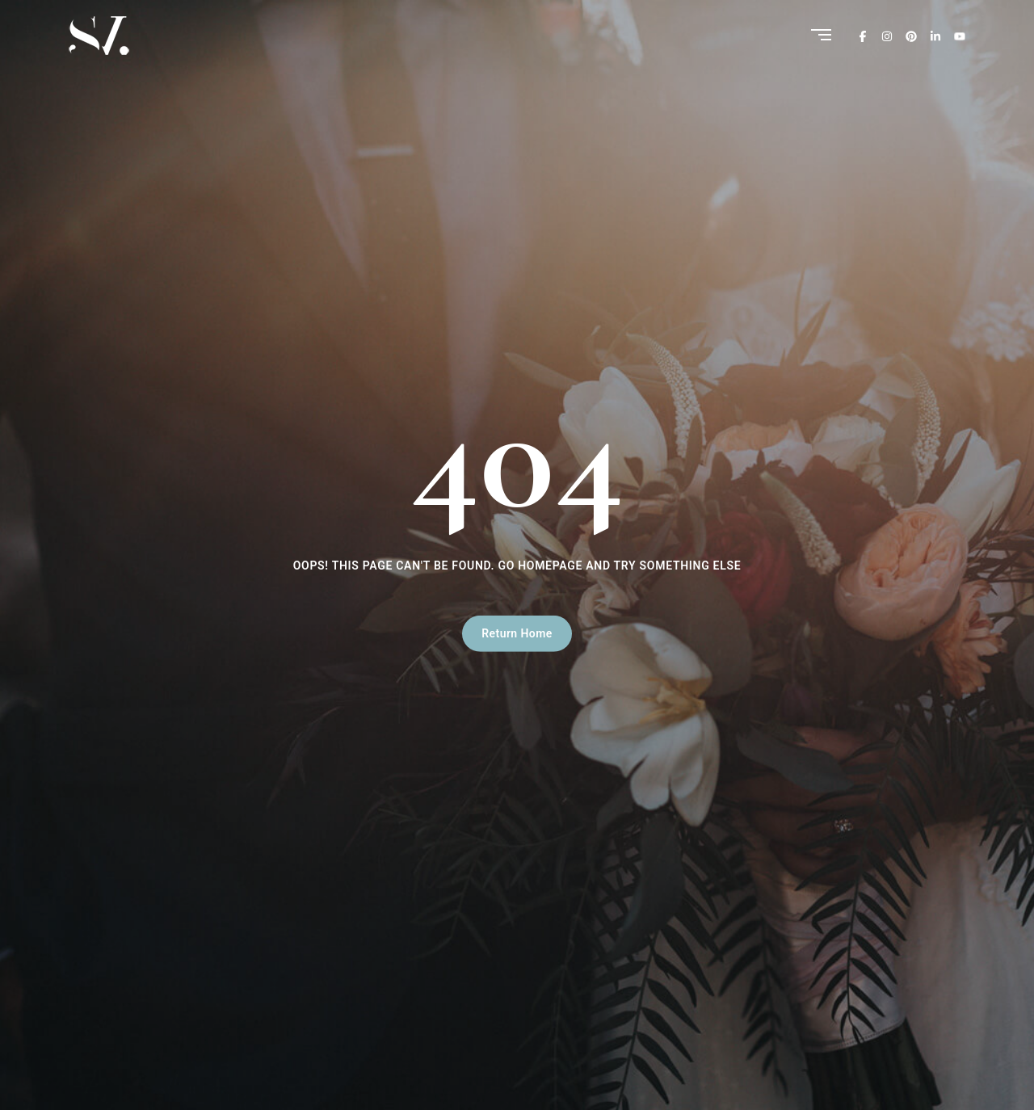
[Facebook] (862, 35)
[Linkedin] (935, 35)
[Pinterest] (911, 35)
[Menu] (821, 36)
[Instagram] (887, 35)
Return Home (516, 633)
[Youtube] (959, 35)
